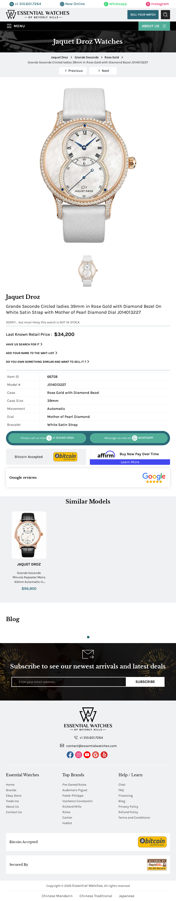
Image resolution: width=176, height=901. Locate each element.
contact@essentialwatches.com (88, 745)
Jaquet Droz (29, 564)
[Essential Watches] (37, 14)
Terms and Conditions (134, 818)
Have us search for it (24, 344)
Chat (121, 785)
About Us (154, 25)
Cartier (67, 818)
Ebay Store (13, 796)
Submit (165, 14)
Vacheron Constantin (77, 801)
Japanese (126, 896)
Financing (125, 796)
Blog (121, 801)
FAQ (121, 790)
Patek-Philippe (72, 796)
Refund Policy (128, 812)
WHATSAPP (128, 438)
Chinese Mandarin (57, 896)
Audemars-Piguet (74, 790)
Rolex (66, 812)
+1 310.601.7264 (25, 4)
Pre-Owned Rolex (74, 785)
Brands (11, 790)
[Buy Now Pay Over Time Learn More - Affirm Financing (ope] (130, 457)
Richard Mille (71, 807)
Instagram (157, 4)
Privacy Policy (128, 807)
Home (10, 785)
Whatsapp (115, 4)
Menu (19, 26)
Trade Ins (12, 801)
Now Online (72, 4)
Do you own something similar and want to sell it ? (47, 361)
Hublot (67, 823)
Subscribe (145, 681)
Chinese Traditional (96, 896)
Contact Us (14, 812)
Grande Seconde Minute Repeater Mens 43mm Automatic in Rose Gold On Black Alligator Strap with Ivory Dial (29, 577)
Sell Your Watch (143, 14)
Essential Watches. (87, 885)
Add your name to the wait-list (31, 353)
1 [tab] (88, 637)
